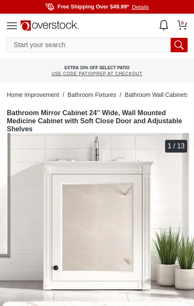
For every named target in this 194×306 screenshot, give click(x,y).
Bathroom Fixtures (92, 94)
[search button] (179, 45)
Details (140, 7)
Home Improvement (33, 94)
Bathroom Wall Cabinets (156, 94)
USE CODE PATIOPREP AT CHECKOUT (97, 73)
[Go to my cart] (182, 25)
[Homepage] (49, 25)
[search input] (97, 45)
